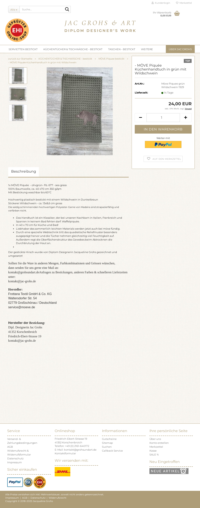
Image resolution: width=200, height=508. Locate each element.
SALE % (154, 454)
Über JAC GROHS (180, 49)
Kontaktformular (65, 453)
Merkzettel (184, 2)
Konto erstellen (159, 442)
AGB (10, 446)
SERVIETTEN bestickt (23, 49)
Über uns (155, 438)
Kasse (153, 450)
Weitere (147, 49)
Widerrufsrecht (57, 497)
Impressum (14, 462)
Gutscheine (109, 438)
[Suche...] (14, 9)
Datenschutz (15, 458)
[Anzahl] (163, 117)
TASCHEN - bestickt (121, 49)
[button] (140, 117)
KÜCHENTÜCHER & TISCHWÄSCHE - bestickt (72, 49)
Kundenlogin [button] (161, 2)
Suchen (107, 446)
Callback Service (112, 450)
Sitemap (107, 442)
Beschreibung (23, 171)
